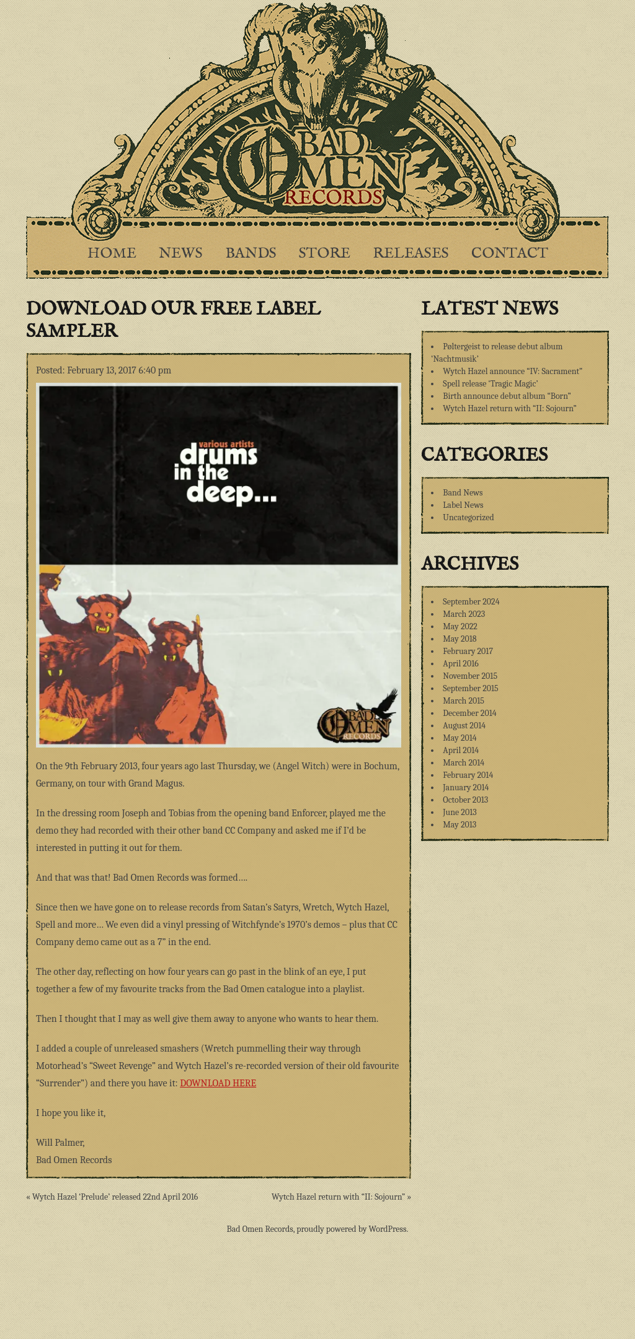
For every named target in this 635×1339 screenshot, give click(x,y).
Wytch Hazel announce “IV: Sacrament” (512, 371)
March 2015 (463, 701)
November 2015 (470, 676)
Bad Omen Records (260, 1229)
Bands (251, 253)
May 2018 (459, 639)
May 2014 (459, 738)
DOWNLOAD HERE (218, 1083)
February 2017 (468, 651)
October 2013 (465, 800)
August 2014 (464, 725)
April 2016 (460, 663)
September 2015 (470, 688)
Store (324, 253)
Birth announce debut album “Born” (507, 396)
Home (111, 253)
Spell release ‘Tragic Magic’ (490, 383)
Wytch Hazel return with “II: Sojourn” (509, 408)
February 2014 (468, 775)
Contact (509, 253)
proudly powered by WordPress (351, 1229)
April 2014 (461, 750)
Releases (411, 253)
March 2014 (463, 762)
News (181, 253)
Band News (462, 492)
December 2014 (469, 713)
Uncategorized (468, 517)
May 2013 (459, 824)
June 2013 (459, 812)
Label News (463, 505)
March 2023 (464, 614)
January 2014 (466, 787)
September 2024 (471, 601)
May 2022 (460, 626)
